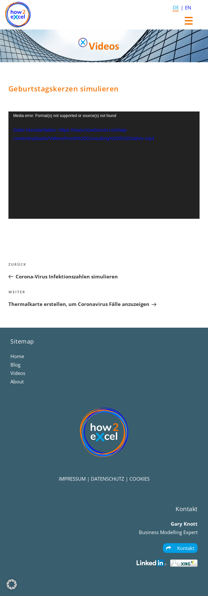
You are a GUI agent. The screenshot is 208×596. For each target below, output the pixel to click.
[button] (11, 584)
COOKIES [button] (139, 478)
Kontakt (180, 548)
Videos (17, 373)
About (17, 381)
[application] (104, 165)
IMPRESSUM (72, 478)
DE (176, 7)
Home (17, 356)
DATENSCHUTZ (107, 478)
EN (188, 7)
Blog (15, 364)
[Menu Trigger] (189, 20)
